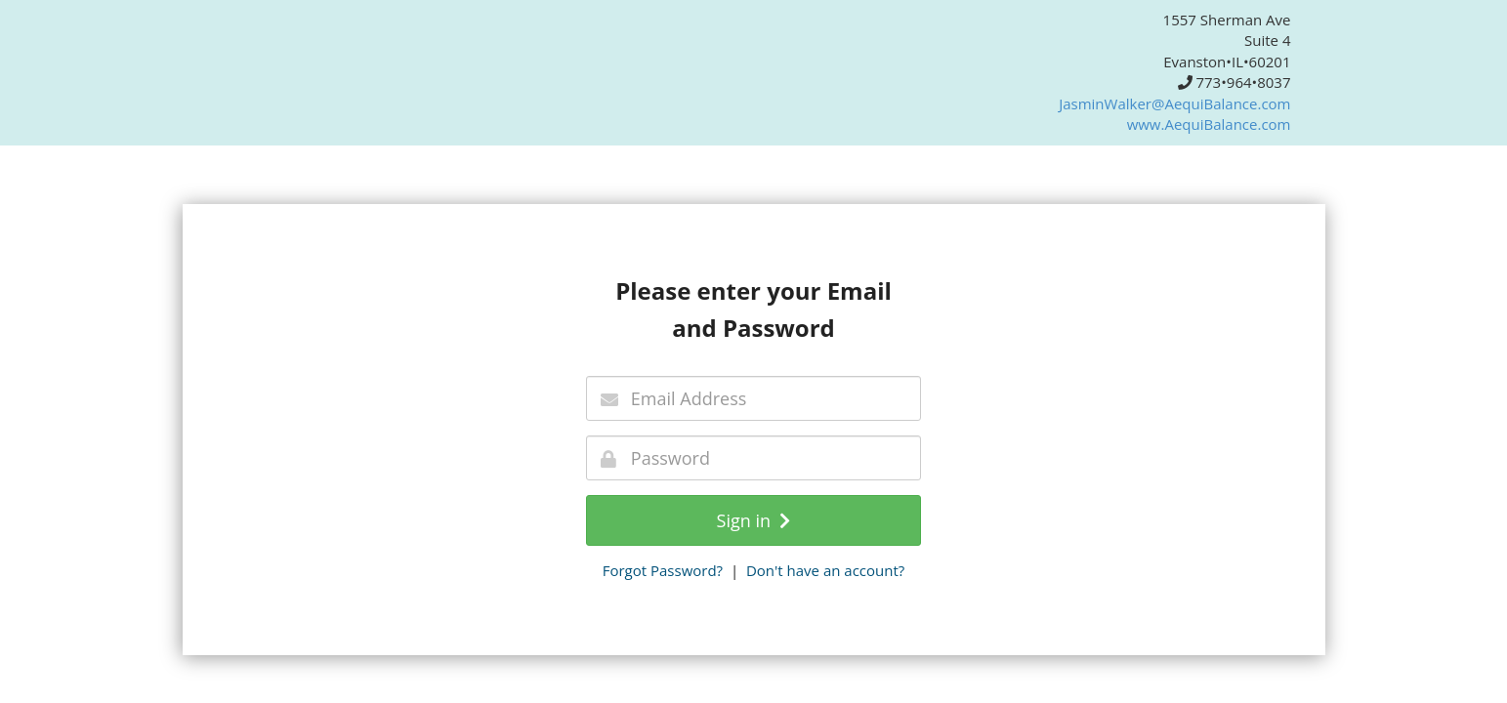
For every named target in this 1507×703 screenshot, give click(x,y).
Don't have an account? (825, 570)
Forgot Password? (663, 570)
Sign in (754, 520)
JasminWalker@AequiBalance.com (1174, 103)
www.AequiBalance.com (1209, 124)
